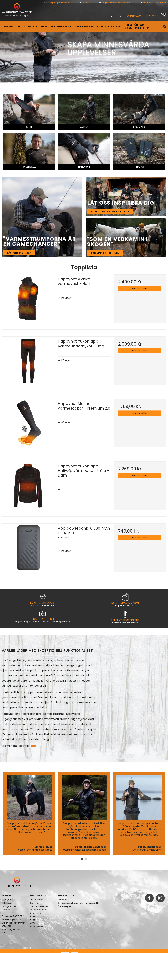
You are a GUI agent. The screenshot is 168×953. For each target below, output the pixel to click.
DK (111, 16)
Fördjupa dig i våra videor (110, 213)
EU (116, 16)
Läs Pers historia (19, 254)
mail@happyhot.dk (11, 910)
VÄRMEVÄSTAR (84, 26)
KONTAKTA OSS (134, 16)
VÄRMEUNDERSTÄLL (109, 26)
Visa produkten (140, 289)
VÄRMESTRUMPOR (35, 26)
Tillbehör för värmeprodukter (137, 26)
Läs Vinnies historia (105, 254)
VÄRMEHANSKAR (60, 26)
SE (121, 16)
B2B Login (151, 16)
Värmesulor (12, 26)
